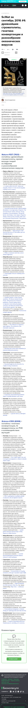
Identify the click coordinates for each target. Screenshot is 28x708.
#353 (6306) (11, 421)
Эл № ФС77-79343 (5, 702)
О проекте (4, 679)
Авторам (10, 679)
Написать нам (5, 682)
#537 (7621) (10, 154)
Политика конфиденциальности (10, 683)
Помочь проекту (15, 680)
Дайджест (14, 59)
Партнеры (16, 679)
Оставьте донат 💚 (14, 659)
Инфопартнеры (5, 680)
